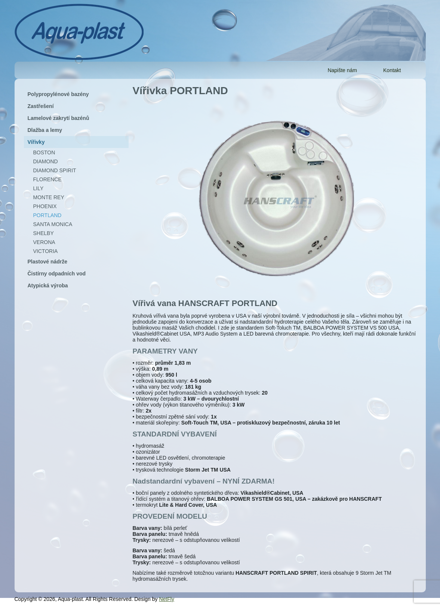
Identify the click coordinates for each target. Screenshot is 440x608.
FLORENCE (47, 179)
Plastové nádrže (48, 262)
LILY (38, 188)
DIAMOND (45, 161)
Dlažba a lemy (45, 130)
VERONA (44, 242)
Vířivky (36, 142)
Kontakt (392, 70)
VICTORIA (45, 251)
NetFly (166, 599)
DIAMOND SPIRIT (54, 170)
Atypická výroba (48, 285)
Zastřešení (41, 106)
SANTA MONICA (53, 224)
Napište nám (342, 70)
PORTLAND (47, 215)
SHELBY (43, 233)
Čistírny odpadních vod (57, 274)
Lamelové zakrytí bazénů (58, 118)
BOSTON (44, 152)
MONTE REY (48, 197)
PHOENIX (45, 206)
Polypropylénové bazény (58, 94)
